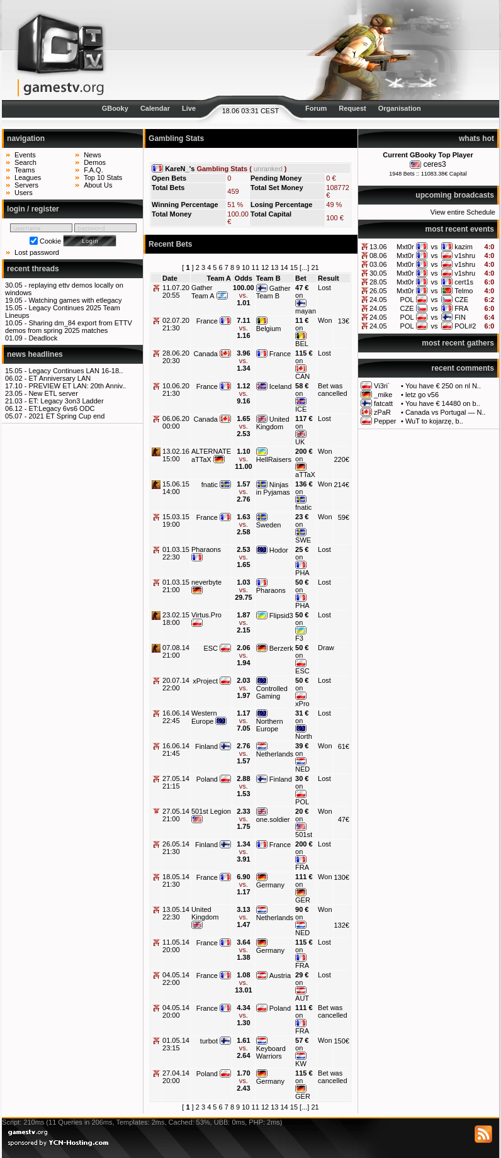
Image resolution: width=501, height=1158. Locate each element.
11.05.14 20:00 (175, 945)
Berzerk (281, 648)
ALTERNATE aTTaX (211, 455)
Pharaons (206, 549)
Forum (316, 108)
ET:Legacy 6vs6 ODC (61, 408)
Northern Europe (269, 725)
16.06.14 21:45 (175, 749)
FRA (461, 308)
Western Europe (204, 717)
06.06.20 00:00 (175, 422)
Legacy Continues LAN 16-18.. (75, 370)
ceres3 (435, 164)
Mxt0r (405, 246)
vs (434, 246)
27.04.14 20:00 (175, 1076)
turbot (209, 1041)
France (207, 321)
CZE (461, 299)
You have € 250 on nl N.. (443, 386)
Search (25, 162)
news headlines (35, 354)
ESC (210, 648)
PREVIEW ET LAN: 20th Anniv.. (77, 386)
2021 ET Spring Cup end (66, 416)
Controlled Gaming (272, 692)
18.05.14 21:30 (175, 880)
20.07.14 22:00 (175, 684)
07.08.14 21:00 (175, 651)
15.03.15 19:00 (175, 520)
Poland (207, 779)
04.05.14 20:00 (175, 1011)
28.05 (378, 282)
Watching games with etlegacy (74, 300)
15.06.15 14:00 (175, 487)
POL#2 (465, 326)
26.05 (378, 291)
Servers (26, 185)
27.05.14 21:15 (175, 782)
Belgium (268, 328)
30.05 (378, 273)
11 (255, 267)
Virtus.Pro (206, 615)
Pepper (385, 421)
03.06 (378, 264)
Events (25, 155)
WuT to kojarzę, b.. (434, 421)
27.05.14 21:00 (175, 815)
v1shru (464, 255)
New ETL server (52, 393)
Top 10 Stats (103, 177)
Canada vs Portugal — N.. (445, 412)
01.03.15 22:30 (175, 553)
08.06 (378, 255)
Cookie (50, 241)
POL (407, 299)
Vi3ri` (382, 386)
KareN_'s (179, 168)
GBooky (115, 108)
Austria (280, 975)
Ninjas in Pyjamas (273, 488)
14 (284, 267)
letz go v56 (422, 394)
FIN (460, 317)
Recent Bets (170, 244)
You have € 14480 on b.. (442, 403)
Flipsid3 (281, 615)
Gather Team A (203, 292)
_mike (383, 394)
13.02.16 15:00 (175, 455)
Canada (205, 353)
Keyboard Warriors (271, 1052)
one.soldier (273, 819)
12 (265, 267)
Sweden (268, 525)
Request (352, 108)
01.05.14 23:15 (175, 1044)
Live (189, 108)
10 (245, 267)
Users (23, 192)
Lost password (36, 252)
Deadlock (42, 338)
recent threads (33, 268)
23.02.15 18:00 (175, 618)
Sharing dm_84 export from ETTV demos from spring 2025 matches (68, 326)
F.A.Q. (93, 170)
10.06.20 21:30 (175, 389)
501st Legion (211, 811)
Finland (206, 746)
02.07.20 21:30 (175, 324)
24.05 (378, 299)
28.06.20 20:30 (175, 356)
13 (274, 267)
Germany (270, 885)
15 (294, 267)
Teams (24, 170)
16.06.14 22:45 (175, 716)
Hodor (278, 550)
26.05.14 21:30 (175, 847)
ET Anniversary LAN (59, 378)
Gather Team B (273, 292)
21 (314, 267)
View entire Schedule (463, 212)
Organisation (399, 108)
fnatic (209, 484)
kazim (463, 246)
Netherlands (274, 754)
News (92, 155)
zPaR (382, 412)
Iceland (280, 386)
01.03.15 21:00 (175, 585)
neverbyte (206, 582)
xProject (205, 681)
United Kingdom (273, 422)
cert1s (463, 282)
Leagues (27, 177)
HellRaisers (273, 459)
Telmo (463, 291)
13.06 (378, 246)
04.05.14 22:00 (175, 978)
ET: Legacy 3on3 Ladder (65, 401)
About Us (98, 185)
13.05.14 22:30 (175, 913)
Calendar (155, 108)
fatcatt (383, 403)
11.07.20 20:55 (175, 291)
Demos (95, 162)
